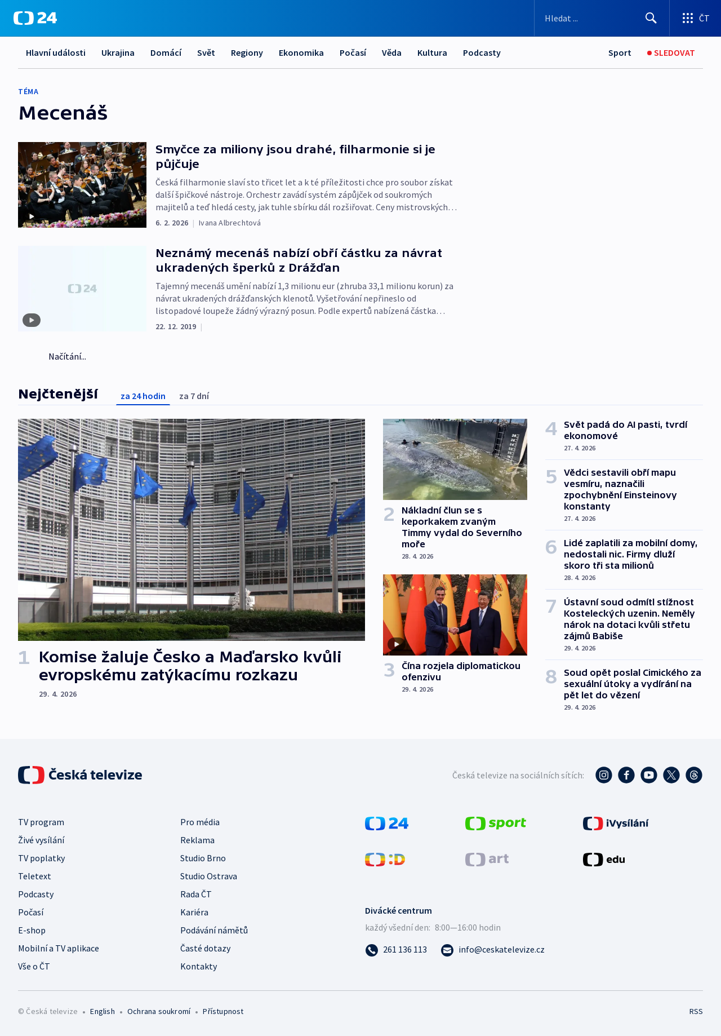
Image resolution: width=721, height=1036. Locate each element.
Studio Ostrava (208, 876)
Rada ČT (196, 894)
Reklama (197, 839)
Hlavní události (56, 52)
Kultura (432, 52)
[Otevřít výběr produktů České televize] (695, 18)
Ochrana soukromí (158, 1011)
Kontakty (198, 966)
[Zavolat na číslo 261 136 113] (396, 949)
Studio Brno (203, 858)
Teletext (34, 876)
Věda (392, 52)
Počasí (353, 52)
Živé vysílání (41, 839)
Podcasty (482, 52)
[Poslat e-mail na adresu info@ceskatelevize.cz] (492, 949)
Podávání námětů (214, 930)
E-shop (32, 930)
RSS (696, 1011)
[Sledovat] (671, 53)
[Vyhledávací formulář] (602, 18)
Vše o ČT (34, 966)
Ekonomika (301, 52)
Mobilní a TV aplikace (58, 948)
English (102, 1011)
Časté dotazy (205, 948)
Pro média (200, 821)
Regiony (247, 52)
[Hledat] (651, 18)
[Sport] (619, 53)
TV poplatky (41, 858)
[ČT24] (35, 18)
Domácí (165, 52)
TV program (41, 821)
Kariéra (194, 912)
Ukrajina (118, 52)
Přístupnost (223, 1011)
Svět (206, 52)
